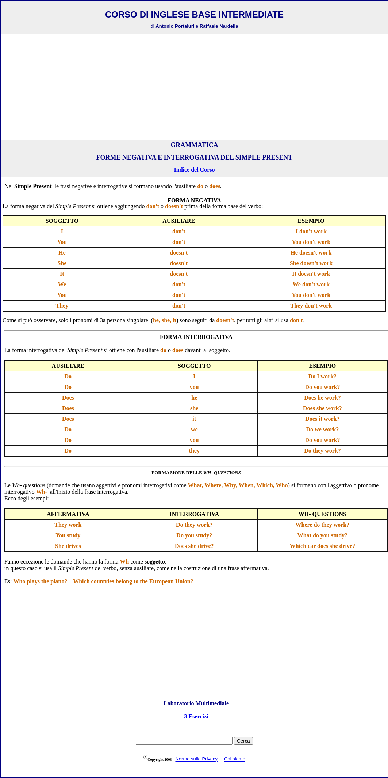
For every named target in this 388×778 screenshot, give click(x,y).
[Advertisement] (194, 87)
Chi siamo (234, 759)
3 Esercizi (196, 716)
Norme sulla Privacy (196, 759)
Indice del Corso (194, 170)
